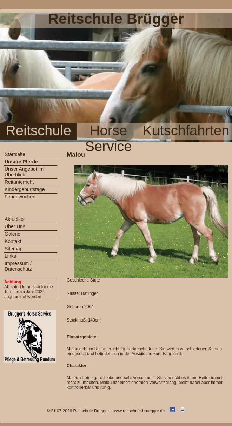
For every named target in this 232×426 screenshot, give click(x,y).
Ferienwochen (20, 197)
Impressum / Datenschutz (18, 266)
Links (10, 256)
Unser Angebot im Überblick (24, 171)
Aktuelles (15, 219)
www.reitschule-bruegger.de (139, 410)
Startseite (15, 154)
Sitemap (13, 248)
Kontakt (13, 241)
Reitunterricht (19, 182)
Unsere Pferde (21, 161)
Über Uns (15, 226)
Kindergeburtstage (25, 189)
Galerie (12, 234)
